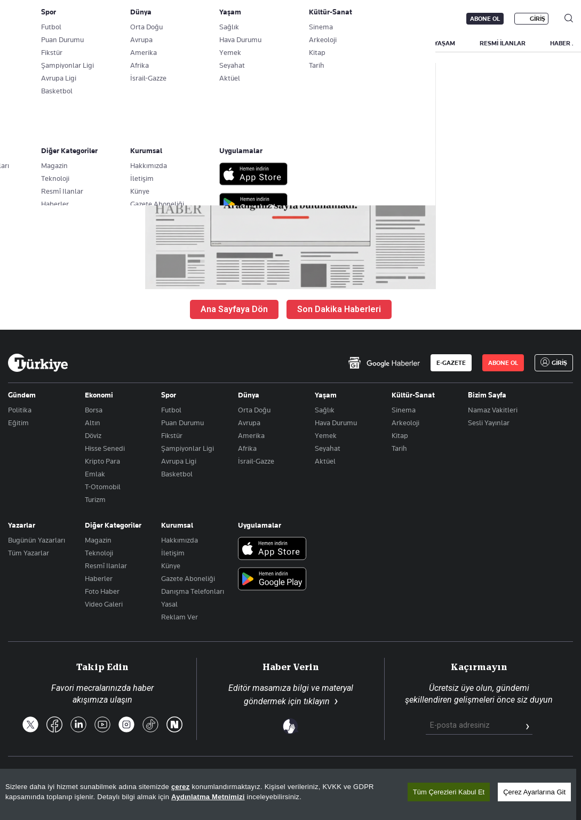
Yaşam (326, 395)
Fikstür (171, 435)
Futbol (171, 409)
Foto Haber (102, 591)
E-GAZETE (451, 363)
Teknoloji (99, 552)
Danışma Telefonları (192, 591)
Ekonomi (99, 395)
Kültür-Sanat (413, 395)
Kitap (400, 435)
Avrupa (249, 422)
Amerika (251, 435)
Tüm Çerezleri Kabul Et (448, 792)
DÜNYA (358, 43)
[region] (288, 794)
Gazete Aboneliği (129, 18)
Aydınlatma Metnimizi (208, 797)
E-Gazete (62, 18)
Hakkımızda (179, 540)
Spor (168, 395)
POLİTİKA (257, 43)
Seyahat (327, 448)
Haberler (99, 578)
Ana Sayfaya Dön (234, 309)
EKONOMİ (310, 43)
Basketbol (177, 473)
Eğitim (18, 422)
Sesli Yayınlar (489, 422)
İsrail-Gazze (256, 461)
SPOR (402, 43)
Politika (19, 409)
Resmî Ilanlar (106, 565)
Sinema (404, 409)
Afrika (247, 448)
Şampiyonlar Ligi (187, 448)
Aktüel (325, 461)
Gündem (22, 395)
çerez (180, 787)
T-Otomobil (103, 486)
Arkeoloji (405, 422)
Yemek (326, 435)
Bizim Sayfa (487, 395)
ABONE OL (485, 18)
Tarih (399, 448)
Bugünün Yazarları (36, 540)
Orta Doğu (254, 409)
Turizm (95, 499)
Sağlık (325, 409)
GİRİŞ (537, 18)
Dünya (248, 395)
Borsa (93, 409)
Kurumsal (177, 525)
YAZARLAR (92, 43)
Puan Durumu (182, 422)
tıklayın (317, 701)
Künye (170, 565)
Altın (92, 422)
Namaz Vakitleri (493, 409)
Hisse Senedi (105, 448)
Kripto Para (102, 461)
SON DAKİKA (33, 43)
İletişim (173, 552)
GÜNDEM (206, 43)
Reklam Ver (179, 616)
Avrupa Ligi (178, 461)
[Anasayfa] (38, 363)
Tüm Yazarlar (28, 552)
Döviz (93, 435)
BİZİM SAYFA (150, 43)
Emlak (95, 473)
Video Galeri (104, 604)
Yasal (169, 604)
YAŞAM (444, 43)
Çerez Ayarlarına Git (534, 792)
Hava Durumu (336, 422)
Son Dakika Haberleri (339, 309)
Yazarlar (21, 525)
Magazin (98, 540)
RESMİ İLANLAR (503, 43)
